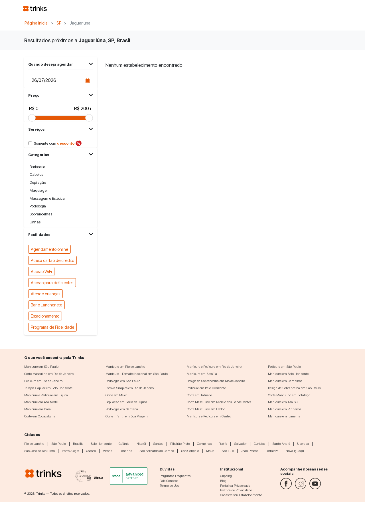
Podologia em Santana (122, 409)
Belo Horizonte (101, 444)
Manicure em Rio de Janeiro (125, 367)
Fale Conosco (169, 481)
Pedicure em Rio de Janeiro (43, 381)
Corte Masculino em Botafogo (289, 395)
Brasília (78, 444)
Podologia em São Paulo (123, 381)
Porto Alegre (70, 451)
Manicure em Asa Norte (41, 402)
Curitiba (259, 444)
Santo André (281, 444)
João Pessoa (249, 451)
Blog (223, 481)
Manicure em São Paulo (41, 367)
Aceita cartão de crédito (52, 260)
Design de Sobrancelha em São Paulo (294, 388)
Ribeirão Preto (180, 444)
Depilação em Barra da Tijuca (126, 402)
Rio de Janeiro (34, 444)
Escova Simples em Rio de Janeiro (130, 388)
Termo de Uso (169, 486)
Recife (223, 444)
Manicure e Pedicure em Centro (209, 416)
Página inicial (36, 23)
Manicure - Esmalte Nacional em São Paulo (137, 374)
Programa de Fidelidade (52, 327)
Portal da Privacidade (235, 486)
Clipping (226, 476)
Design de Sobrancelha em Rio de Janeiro (216, 381)
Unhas (35, 222)
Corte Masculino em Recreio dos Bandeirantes (219, 402)
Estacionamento (45, 315)
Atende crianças (45, 293)
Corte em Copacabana (39, 416)
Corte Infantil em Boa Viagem (127, 416)
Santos (158, 444)
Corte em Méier (116, 395)
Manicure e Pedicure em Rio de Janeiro (214, 367)
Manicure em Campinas (285, 381)
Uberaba (303, 444)
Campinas (204, 444)
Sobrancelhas (41, 214)
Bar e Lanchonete (46, 304)
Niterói (141, 444)
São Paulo (58, 444)
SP (59, 23)
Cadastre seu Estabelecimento (241, 495)
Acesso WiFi (41, 271)
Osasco (91, 451)
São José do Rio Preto (39, 451)
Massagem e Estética (47, 198)
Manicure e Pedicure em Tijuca (46, 395)
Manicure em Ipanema (284, 416)
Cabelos (36, 174)
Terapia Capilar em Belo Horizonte (48, 388)
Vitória (107, 451)
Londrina (125, 451)
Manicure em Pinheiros (284, 409)
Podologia (38, 206)
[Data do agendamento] (55, 80)
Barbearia (37, 167)
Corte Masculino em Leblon (206, 409)
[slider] (32, 118)
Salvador (240, 444)
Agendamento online (49, 249)
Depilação (38, 182)
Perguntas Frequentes (175, 476)
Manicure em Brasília (202, 374)
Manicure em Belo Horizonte (288, 374)
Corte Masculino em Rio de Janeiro (49, 374)
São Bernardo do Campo (156, 451)
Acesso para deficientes (52, 282)
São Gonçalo (190, 451)
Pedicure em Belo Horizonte (206, 388)
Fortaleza (272, 451)
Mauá (210, 451)
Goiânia (124, 444)
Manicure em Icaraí (38, 409)
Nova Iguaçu (295, 451)
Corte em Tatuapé (199, 395)
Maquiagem (40, 190)
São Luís (228, 451)
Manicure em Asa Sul (283, 402)
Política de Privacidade (236, 490)
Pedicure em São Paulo (284, 367)
